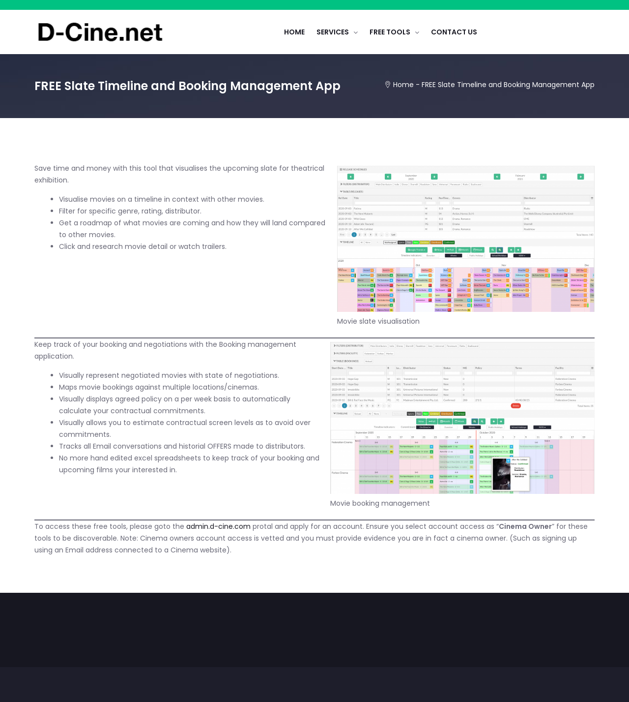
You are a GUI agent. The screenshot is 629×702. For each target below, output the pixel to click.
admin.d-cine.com (218, 526)
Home (403, 85)
